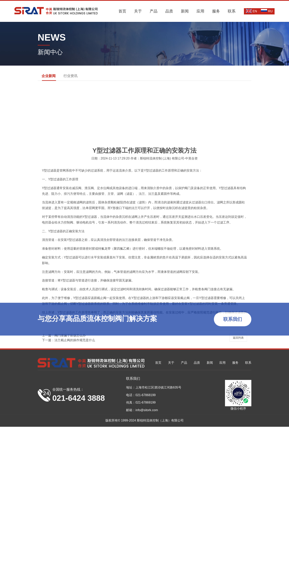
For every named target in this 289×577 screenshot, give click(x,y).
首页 (122, 11)
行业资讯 (70, 76)
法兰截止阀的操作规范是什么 (74, 424)
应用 (200, 11)
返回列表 (238, 421)
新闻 (185, 11)
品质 (169, 11)
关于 (138, 11)
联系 (232, 11)
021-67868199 (145, 571)
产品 (153, 11)
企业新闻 (49, 76)
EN (251, 11)
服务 (216, 11)
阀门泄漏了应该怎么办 (70, 419)
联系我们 (232, 321)
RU (267, 11)
